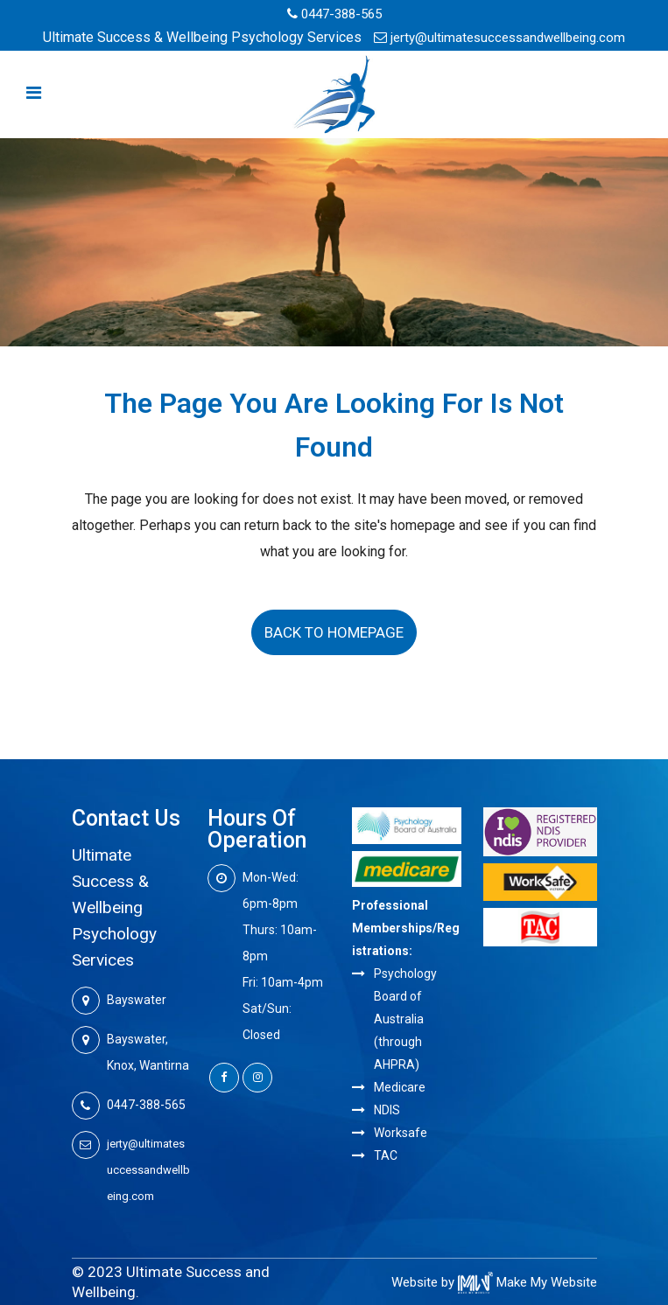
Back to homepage (334, 632)
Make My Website (527, 1282)
